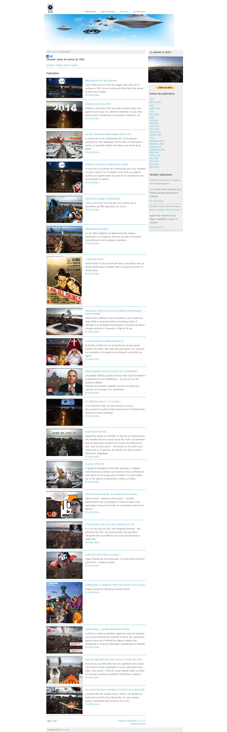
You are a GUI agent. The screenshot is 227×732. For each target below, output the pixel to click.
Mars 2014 (154, 129)
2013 (152, 138)
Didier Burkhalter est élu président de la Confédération (111, 371)
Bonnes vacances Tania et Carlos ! (165, 209)
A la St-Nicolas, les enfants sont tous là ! (104, 341)
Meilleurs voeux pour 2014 (97, 104)
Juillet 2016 (155, 108)
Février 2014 (155, 132)
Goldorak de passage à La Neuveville (102, 198)
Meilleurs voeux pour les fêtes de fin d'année (107, 164)
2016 (152, 105)
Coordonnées (139, 11)
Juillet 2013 (155, 155)
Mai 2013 (154, 161)
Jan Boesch (65, 730)
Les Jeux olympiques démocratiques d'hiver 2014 (108, 134)
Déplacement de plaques (97, 228)
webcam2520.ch (52, 52)
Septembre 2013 (157, 149)
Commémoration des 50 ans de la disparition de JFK (109, 524)
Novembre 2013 (157, 143)
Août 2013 (154, 152)
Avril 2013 (154, 164)
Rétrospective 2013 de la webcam (101, 80)
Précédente (131, 720)
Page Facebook (108, 11)
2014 (152, 117)
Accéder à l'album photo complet (61, 65)
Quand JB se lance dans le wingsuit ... (103, 554)
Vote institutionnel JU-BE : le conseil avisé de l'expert (111, 494)
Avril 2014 (154, 126)
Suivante (134, 723)
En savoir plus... (92, 95)
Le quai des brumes (94, 259)
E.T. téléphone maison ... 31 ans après (102, 401)
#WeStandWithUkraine (160, 183)
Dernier (142, 723)
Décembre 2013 (157, 141)
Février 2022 (155, 102)
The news (123, 11)
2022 (152, 99)
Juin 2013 (154, 158)
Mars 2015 (154, 114)
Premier (122, 720)
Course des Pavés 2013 (96, 431)
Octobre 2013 (156, 146)
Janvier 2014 (155, 134)
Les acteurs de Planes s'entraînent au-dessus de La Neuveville (115, 689)
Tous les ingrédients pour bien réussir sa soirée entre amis (113, 659)
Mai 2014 (154, 123)
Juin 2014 (154, 120)
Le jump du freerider (95, 464)
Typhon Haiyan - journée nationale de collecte (107, 629)
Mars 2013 (154, 167)
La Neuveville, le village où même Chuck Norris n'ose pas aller (115, 584)
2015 (152, 111)
